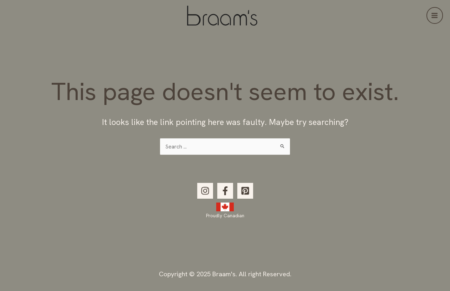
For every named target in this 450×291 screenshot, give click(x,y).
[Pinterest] (245, 191)
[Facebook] (225, 191)
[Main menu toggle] (434, 15)
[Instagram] (205, 191)
